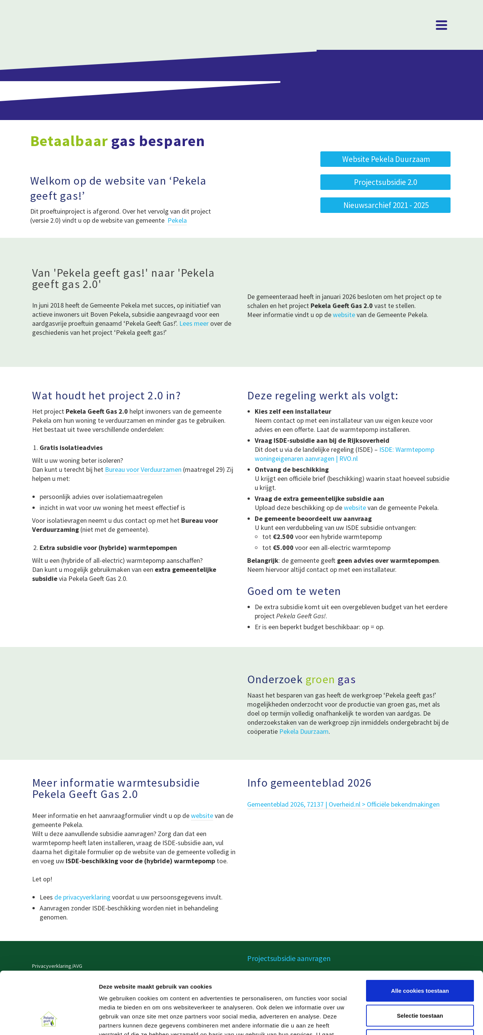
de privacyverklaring (82, 897)
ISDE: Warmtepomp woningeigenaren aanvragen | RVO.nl (344, 454)
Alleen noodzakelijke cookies (420, 985)
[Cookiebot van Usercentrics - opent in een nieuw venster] (49, 1020)
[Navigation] (441, 25)
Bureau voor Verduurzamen (143, 469)
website (344, 314)
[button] (385, 205)
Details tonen (408, 1020)
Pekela (177, 220)
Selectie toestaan (420, 961)
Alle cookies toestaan (420, 936)
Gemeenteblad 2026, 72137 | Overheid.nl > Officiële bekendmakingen (343, 804)
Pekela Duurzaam (304, 731)
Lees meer (194, 323)
